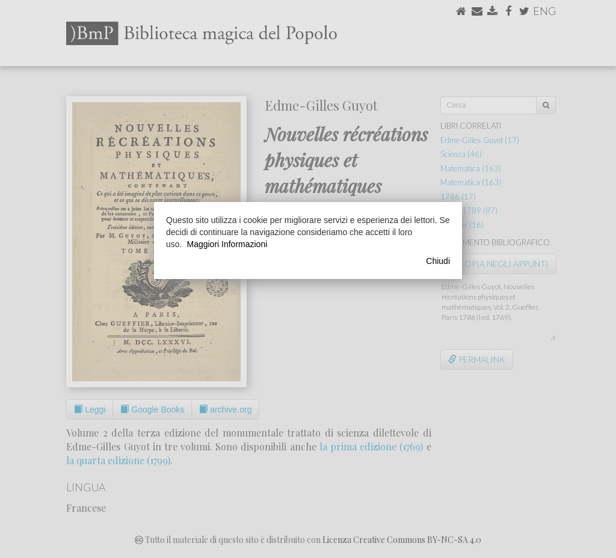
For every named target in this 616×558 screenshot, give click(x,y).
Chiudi (438, 261)
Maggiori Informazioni (226, 244)
